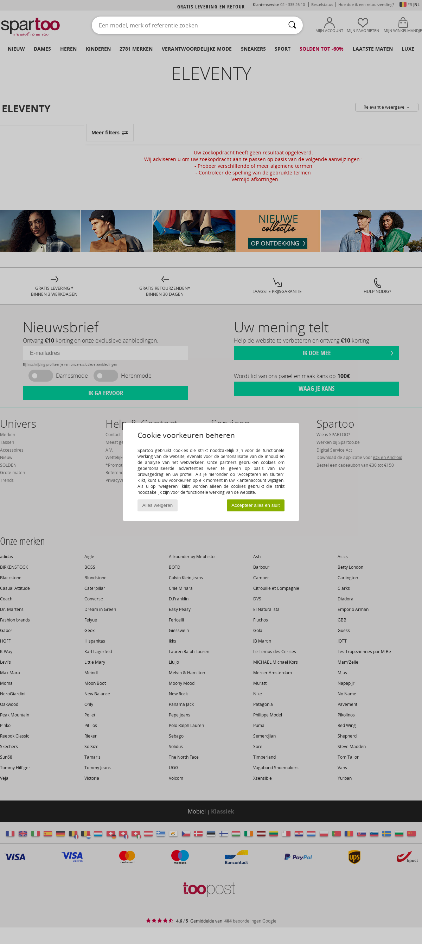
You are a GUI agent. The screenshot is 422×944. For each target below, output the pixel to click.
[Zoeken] (292, 25)
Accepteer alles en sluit (255, 505)
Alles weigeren (157, 505)
